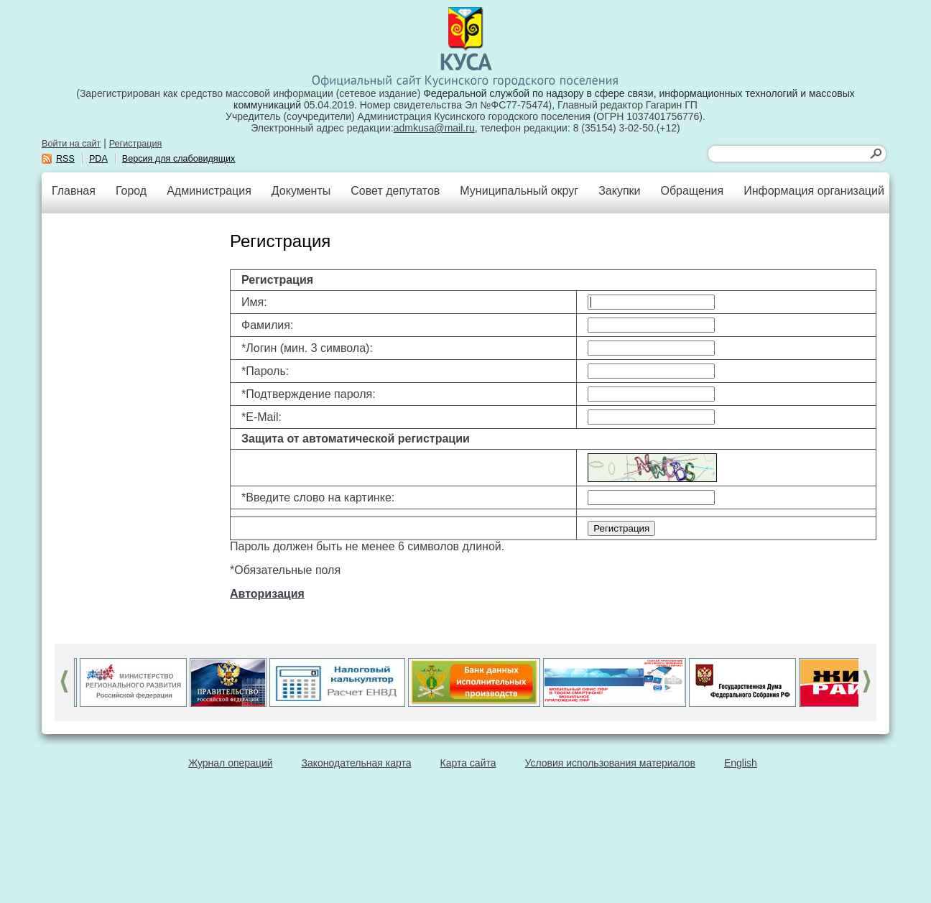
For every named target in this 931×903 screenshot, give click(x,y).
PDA (98, 159)
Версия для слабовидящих (179, 159)
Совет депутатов (395, 191)
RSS (65, 159)
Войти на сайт (71, 144)
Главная (74, 191)
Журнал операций (230, 763)
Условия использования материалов (610, 763)
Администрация (209, 191)
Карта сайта (468, 763)
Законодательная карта (357, 763)
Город (131, 191)
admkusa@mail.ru (434, 128)
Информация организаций (814, 191)
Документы (301, 191)
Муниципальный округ (519, 191)
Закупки (619, 191)
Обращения (691, 191)
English (740, 763)
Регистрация (135, 144)
